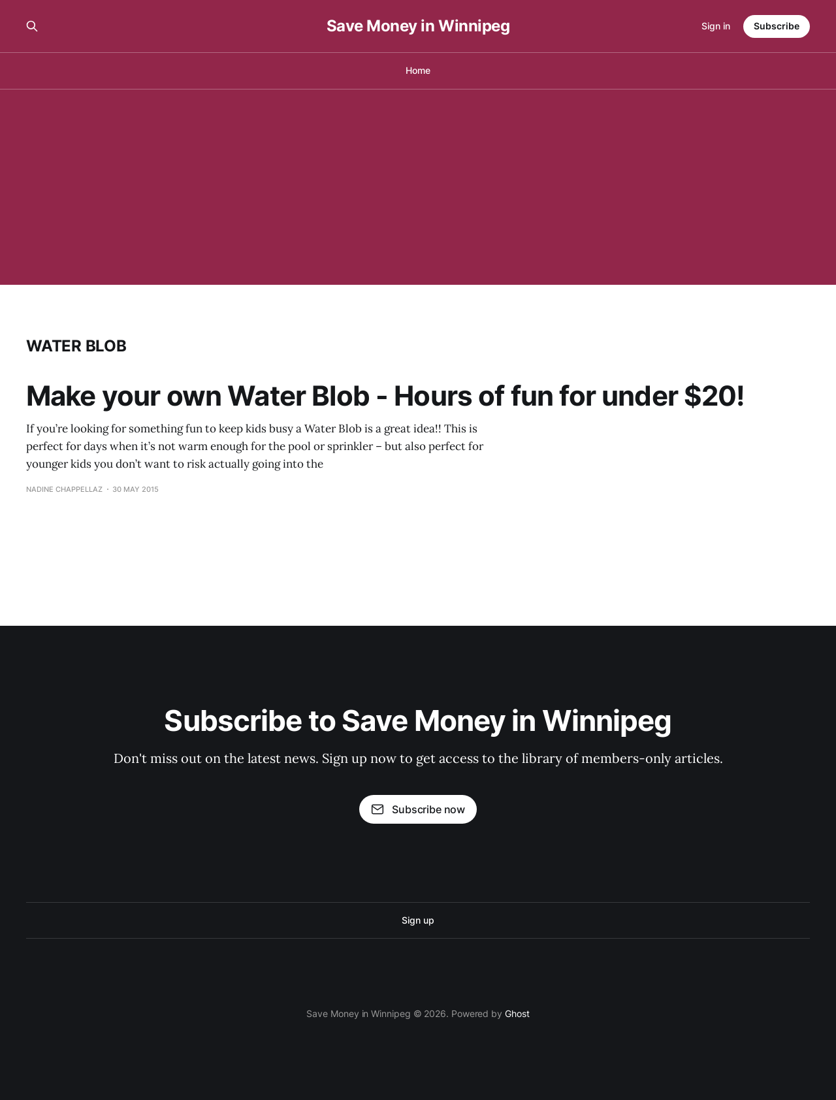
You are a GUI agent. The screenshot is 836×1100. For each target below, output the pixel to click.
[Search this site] (32, 26)
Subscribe (776, 25)
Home (418, 70)
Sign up (418, 920)
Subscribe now (418, 809)
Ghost (517, 1013)
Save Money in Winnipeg (418, 26)
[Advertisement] (418, 186)
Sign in (715, 25)
